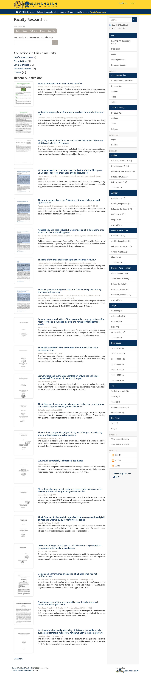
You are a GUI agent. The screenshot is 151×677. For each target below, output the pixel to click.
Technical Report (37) (120, 391)
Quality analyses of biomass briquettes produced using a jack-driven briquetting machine (68, 603)
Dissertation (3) (117, 413)
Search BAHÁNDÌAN (118, 25)
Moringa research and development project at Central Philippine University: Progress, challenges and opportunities (70, 171)
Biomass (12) (116, 321)
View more (18, 659)
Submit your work (118, 60)
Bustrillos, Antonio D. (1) (121, 295)
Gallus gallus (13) (118, 316)
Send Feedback (26, 668)
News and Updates (119, 65)
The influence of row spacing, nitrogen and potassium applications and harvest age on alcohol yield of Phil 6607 (71, 405)
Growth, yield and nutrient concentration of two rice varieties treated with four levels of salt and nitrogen (68, 377)
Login (113, 139)
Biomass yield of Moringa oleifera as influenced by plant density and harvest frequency (69, 290)
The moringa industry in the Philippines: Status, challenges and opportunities (69, 201)
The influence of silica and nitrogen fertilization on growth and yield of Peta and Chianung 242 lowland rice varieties (71, 518)
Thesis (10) (115, 402)
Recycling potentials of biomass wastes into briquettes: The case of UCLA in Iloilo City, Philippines (70, 141)
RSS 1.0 (116, 455)
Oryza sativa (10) (118, 332)
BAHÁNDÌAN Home (26, 12)
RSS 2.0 (116, 460)
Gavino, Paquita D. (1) (119, 252)
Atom (115, 466)
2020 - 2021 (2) (117, 348)
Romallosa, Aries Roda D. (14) (123, 171)
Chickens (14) (116, 311)
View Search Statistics (120, 444)
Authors (33, 31)
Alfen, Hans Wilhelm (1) (120, 279)
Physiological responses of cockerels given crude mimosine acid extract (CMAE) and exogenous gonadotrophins (69, 490)
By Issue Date (21, 31)
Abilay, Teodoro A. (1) (119, 273)
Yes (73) (114, 423)
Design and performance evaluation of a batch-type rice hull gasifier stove (67, 575)
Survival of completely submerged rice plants (60, 460)
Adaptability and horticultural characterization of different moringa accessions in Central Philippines (71, 231)
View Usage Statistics (120, 439)
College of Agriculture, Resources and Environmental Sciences (61, 12)
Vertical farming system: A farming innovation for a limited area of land (71, 113)
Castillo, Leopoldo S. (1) (120, 204)
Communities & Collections (122, 81)
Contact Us (16, 668)
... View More (116, 188)
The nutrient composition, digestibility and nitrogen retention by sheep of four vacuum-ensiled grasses (70, 433)
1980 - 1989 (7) (117, 370)
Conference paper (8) (120, 407)
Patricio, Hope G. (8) (119, 182)
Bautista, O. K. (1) (118, 198)
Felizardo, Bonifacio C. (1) (121, 209)
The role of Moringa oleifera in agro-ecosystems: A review (67, 259)
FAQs (113, 54)
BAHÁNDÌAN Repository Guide (120, 42)
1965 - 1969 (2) (117, 380)
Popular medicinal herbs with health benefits (60, 83)
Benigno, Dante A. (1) (119, 289)
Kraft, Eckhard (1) (118, 214)
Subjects (51, 31)
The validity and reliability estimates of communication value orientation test (68, 348)
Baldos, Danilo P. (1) (119, 284)
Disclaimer (115, 49)
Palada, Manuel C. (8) (119, 177)
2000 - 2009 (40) (118, 359)
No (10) (114, 429)
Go (55, 42)
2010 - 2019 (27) (118, 354)
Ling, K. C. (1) (116, 220)
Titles (42, 31)
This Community (117, 28)
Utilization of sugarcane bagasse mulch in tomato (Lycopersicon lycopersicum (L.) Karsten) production (69, 546)
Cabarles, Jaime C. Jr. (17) (121, 161)
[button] (123, 3)
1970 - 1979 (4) (117, 375)
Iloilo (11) (115, 327)
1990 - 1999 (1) (117, 364)
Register (114, 145)
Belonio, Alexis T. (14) (120, 166)
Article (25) (115, 396)
